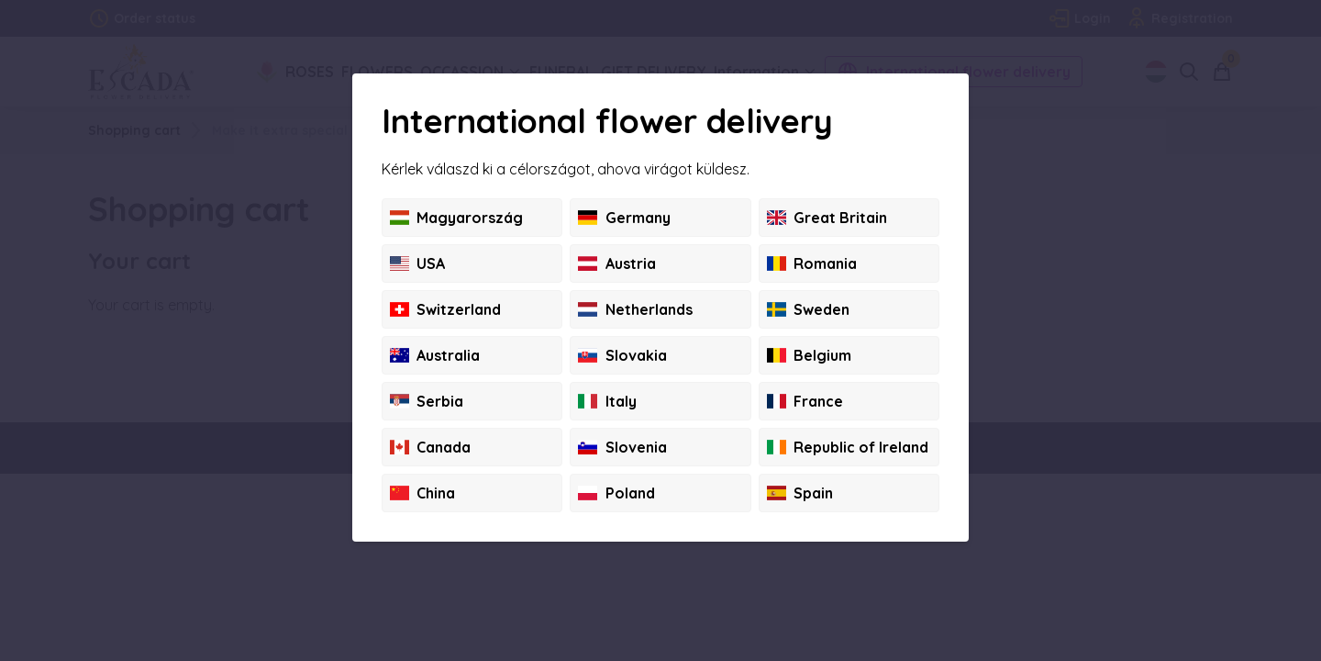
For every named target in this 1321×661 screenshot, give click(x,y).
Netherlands (635, 309)
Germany (624, 217)
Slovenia (622, 447)
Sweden (808, 309)
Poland (616, 493)
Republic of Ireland (847, 447)
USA (417, 263)
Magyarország (456, 217)
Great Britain (827, 217)
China (422, 493)
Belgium (809, 355)
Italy (607, 401)
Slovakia (622, 355)
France (805, 401)
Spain (800, 493)
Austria (616, 263)
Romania (812, 263)
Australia (435, 355)
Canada (430, 447)
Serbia (426, 401)
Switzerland (445, 309)
